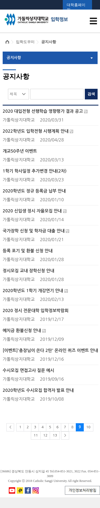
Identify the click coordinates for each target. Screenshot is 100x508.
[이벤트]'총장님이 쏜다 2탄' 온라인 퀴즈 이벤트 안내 (50, 350)
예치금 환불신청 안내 (22, 331)
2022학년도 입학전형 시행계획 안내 (36, 131)
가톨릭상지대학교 (19, 120)
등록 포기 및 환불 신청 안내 (28, 251)
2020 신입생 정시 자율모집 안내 (32, 211)
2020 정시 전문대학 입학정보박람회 (36, 311)
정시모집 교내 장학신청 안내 (28, 271)
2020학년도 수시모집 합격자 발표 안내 (38, 390)
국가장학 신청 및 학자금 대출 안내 (34, 231)
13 (55, 435)
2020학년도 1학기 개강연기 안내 (33, 291)
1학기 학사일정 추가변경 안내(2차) (34, 171)
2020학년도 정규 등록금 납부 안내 (34, 191)
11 (36, 435)
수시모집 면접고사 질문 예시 (28, 370)
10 (88, 427)
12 (45, 435)
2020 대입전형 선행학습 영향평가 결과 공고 (43, 111)
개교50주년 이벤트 (20, 151)
